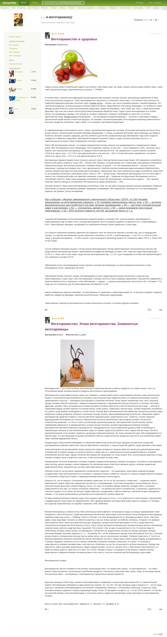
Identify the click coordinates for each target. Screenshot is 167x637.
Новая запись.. (15, 37)
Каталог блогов (15, 64)
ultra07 (147, 20)
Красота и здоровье (86, 8)
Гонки (16, 109)
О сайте (19, 80)
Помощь (140, 2)
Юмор (62, 8)
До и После (33, 8)
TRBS (155, 634)
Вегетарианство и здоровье (74, 39)
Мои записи (14, 52)
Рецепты (21, 8)
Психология (126, 8)
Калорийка (9, 2)
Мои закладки (15, 55)
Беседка (19, 89)
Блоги (24, 2)
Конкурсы (102, 8)
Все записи (14, 45)
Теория (71, 8)
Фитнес (44, 8)
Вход (36, 2)
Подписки (5, 8)
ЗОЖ (148, 8)
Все (13, 8)
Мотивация (18, 72)
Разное (54, 8)
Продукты (113, 8)
